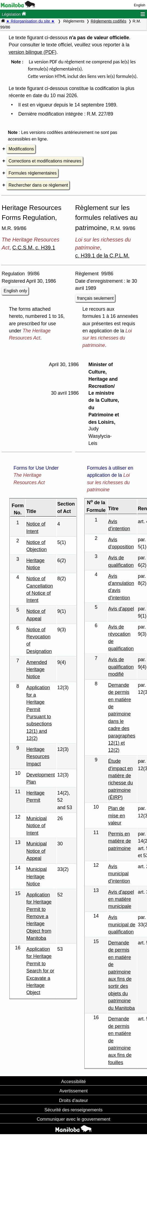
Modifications (21, 149)
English (139, 5)
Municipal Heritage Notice (36, 877)
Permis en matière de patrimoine (119, 841)
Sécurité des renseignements (73, 1109)
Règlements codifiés (108, 21)
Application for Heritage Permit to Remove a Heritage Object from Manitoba (39, 916)
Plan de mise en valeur (116, 816)
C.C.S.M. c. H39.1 (33, 248)
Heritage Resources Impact (37, 757)
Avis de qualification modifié (121, 667)
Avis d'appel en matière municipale (121, 899)
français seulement (95, 298)
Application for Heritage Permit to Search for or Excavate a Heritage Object (40, 970)
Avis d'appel (121, 609)
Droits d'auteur (73, 1100)
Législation (14, 13)
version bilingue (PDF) (32, 52)
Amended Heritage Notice (36, 670)
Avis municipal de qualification (121, 925)
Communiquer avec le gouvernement (73, 1119)
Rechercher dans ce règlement (38, 185)
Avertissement (73, 1090)
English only (15, 290)
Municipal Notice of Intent (36, 826)
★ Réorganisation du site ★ (30, 21)
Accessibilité (73, 1081)
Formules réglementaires (33, 173)
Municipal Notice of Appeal (36, 851)
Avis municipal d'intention (119, 874)
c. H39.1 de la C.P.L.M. (102, 256)
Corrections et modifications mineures (45, 161)
